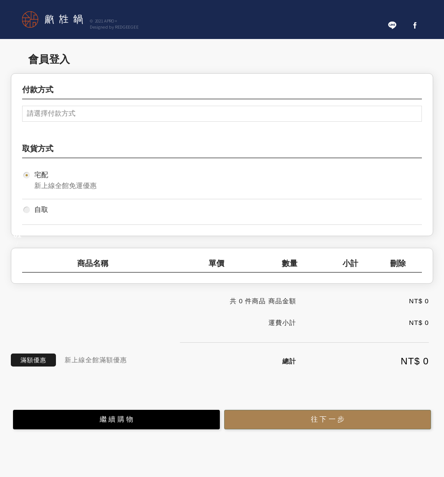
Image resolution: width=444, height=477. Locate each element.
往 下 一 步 (327, 419)
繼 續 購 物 (116, 419)
